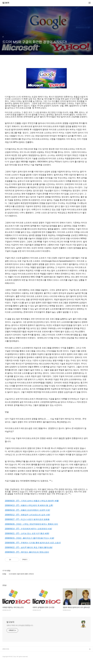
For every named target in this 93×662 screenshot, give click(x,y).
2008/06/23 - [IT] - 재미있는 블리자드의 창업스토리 (27, 552)
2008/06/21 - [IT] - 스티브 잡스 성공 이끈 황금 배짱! (27, 533)
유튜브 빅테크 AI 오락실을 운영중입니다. (20, 625)
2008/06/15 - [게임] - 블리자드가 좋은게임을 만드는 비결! (29, 538)
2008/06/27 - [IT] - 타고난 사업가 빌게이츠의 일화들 (27, 519)
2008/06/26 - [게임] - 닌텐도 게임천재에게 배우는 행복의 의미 (31, 524)
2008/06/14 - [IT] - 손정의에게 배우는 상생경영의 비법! (28, 529)
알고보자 (5, 3)
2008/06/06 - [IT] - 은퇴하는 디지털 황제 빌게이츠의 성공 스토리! (33, 543)
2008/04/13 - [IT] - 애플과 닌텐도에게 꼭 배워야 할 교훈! (29, 505)
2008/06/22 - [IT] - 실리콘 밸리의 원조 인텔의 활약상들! (29, 547)
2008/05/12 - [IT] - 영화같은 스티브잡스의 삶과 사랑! (27, 515)
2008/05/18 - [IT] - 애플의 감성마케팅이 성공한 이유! (27, 510)
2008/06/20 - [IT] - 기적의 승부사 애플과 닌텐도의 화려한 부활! (32, 501)
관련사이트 (5, 649)
